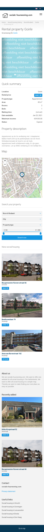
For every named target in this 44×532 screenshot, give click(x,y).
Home (4, 22)
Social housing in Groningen (12, 507)
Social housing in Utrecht (11, 503)
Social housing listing (15, 22)
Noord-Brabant (28, 22)
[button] (5, 58)
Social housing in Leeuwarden (13, 510)
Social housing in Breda (10, 514)
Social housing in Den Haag (12, 517)
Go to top (22, 528)
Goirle (37, 22)
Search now (22, 238)
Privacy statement (8, 491)
